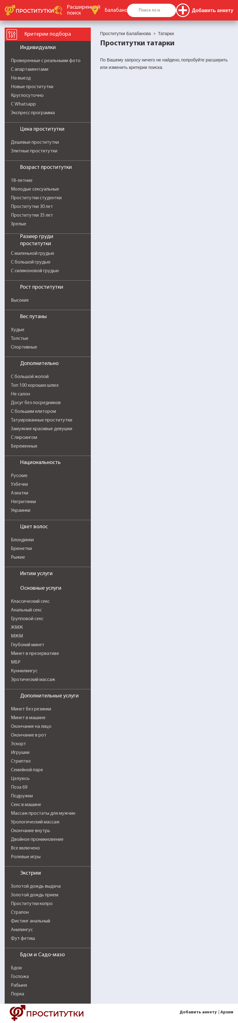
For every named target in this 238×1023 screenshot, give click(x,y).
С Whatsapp (23, 104)
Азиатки (19, 493)
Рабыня (19, 985)
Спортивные (24, 347)
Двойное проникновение (37, 839)
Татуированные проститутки (41, 420)
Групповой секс (27, 618)
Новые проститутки (32, 86)
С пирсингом (24, 437)
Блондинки (22, 540)
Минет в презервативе (35, 653)
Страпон (20, 912)
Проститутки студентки (36, 198)
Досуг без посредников (36, 402)
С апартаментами (29, 69)
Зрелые (18, 224)
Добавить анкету (198, 1012)
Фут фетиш (23, 938)
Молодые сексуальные (35, 189)
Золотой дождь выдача (36, 886)
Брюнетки (21, 548)
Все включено (25, 848)
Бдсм (16, 968)
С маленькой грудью (32, 253)
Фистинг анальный (30, 921)
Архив (226, 1012)
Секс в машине (26, 804)
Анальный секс (26, 610)
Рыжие (18, 557)
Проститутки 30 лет (32, 206)
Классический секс (30, 601)
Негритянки (23, 501)
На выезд (21, 78)
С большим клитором (33, 411)
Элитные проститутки (34, 151)
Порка (17, 994)
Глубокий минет (27, 644)
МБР (15, 662)
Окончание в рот (28, 735)
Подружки (22, 796)
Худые (17, 329)
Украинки (20, 510)
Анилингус (22, 929)
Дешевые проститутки (35, 142)
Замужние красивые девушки (41, 428)
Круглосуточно (27, 95)
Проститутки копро (32, 903)
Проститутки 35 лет (32, 215)
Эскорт (18, 743)
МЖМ (17, 636)
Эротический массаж (33, 679)
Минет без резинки (31, 709)
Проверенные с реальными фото (46, 60)
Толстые (20, 338)
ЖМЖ (17, 627)
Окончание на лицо (31, 726)
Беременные (24, 446)
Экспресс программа (33, 112)
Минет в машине (28, 717)
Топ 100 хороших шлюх (35, 385)
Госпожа (20, 976)
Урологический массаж (35, 822)
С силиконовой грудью (35, 270)
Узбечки (19, 484)
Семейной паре (27, 770)
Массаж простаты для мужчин (43, 813)
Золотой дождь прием (34, 895)
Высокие (20, 300)
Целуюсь (20, 778)
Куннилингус (24, 671)
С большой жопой (30, 376)
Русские (19, 475)
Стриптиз (21, 761)
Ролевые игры (26, 856)
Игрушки (20, 752)
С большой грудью (31, 262)
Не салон (20, 394)
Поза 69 (19, 787)
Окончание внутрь (30, 830)
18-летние (22, 180)
